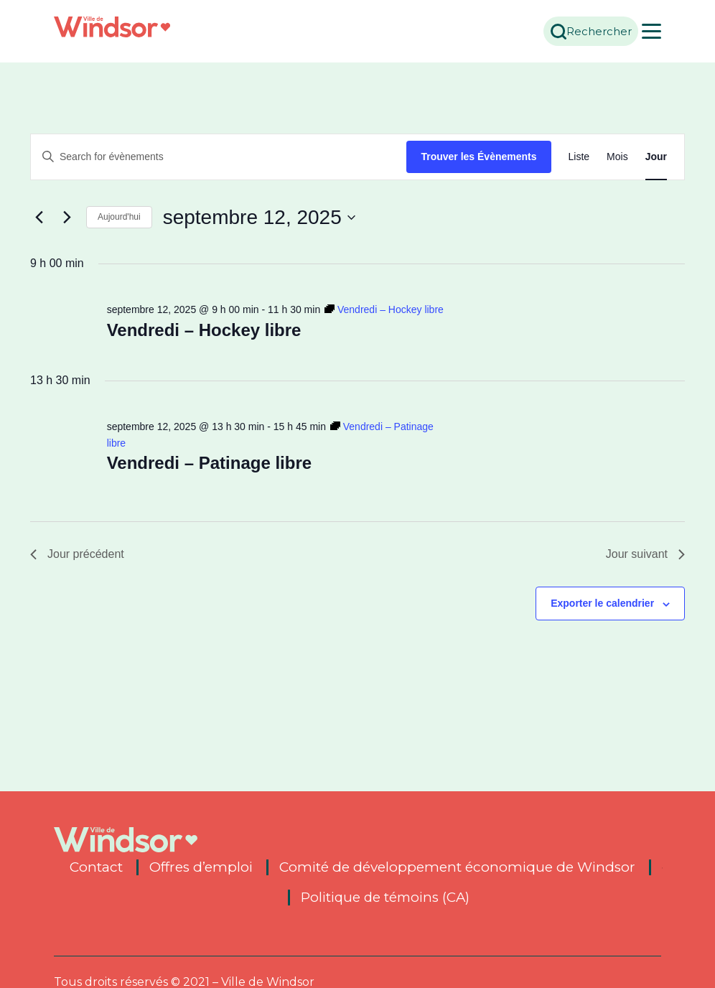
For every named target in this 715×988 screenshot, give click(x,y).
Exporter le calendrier (602, 603)
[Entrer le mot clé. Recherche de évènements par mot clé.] (218, 157)
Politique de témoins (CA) (385, 897)
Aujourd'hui (119, 217)
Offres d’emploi (201, 867)
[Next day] (66, 217)
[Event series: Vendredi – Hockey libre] (384, 309)
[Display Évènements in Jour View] (656, 157)
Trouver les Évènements (478, 156)
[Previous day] (38, 217)
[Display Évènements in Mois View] (617, 157)
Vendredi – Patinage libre (209, 462)
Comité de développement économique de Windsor (457, 867)
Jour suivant (645, 554)
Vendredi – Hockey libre (204, 330)
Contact (96, 867)
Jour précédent (77, 554)
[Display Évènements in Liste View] (579, 157)
